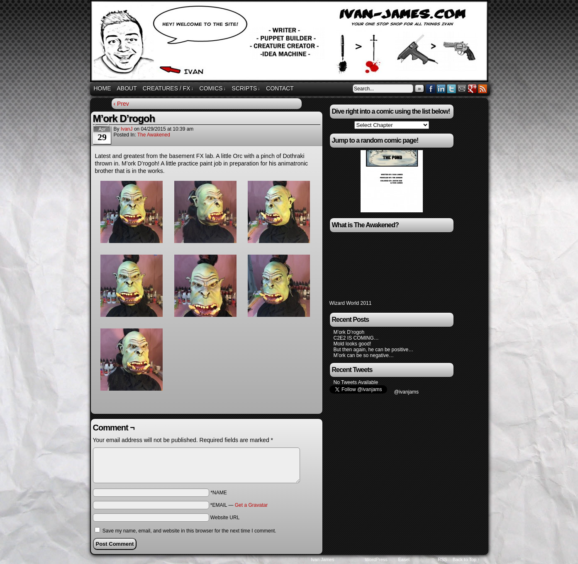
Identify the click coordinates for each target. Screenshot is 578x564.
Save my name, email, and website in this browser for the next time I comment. (189, 531)
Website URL (224, 517)
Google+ (472, 88)
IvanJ (127, 129)
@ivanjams (406, 392)
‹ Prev (121, 103)
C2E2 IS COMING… (356, 338)
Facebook (431, 88)
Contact (280, 88)
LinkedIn (441, 88)
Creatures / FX (168, 88)
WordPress (376, 559)
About (127, 88)
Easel (404, 559)
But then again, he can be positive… (374, 349)
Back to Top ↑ (466, 559)
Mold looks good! (352, 344)
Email (462, 88)
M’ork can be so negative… (364, 355)
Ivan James (322, 559)
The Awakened (153, 135)
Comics (213, 88)
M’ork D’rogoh (349, 332)
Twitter (451, 88)
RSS (483, 88)
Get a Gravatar (251, 505)
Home (102, 88)
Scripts (246, 88)
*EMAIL (239, 505)
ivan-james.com (290, 42)
